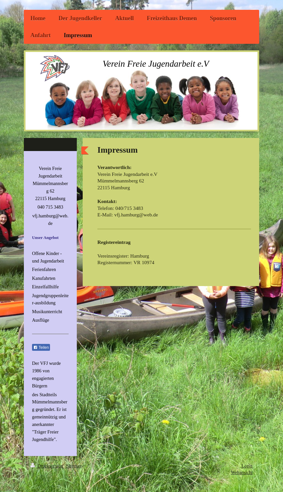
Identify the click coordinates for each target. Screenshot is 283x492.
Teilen (41, 347)
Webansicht (242, 472)
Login (247, 465)
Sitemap (73, 465)
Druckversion (47, 465)
